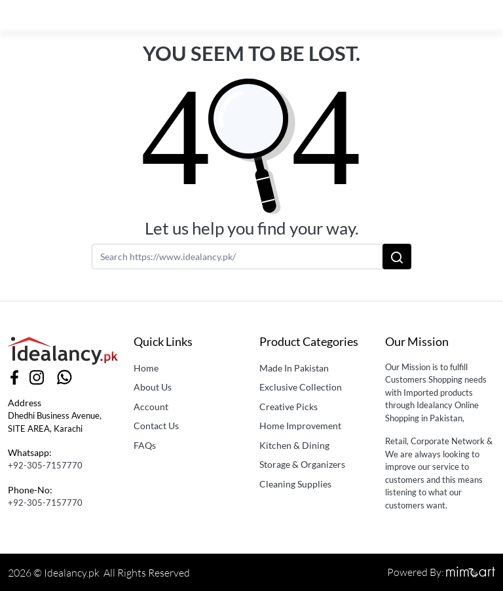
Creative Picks (288, 406)
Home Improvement (300, 425)
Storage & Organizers (302, 464)
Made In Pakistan (294, 367)
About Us (153, 386)
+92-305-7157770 (45, 465)
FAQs (145, 445)
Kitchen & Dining (294, 445)
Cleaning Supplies (295, 483)
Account (151, 406)
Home (146, 367)
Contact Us (156, 425)
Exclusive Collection (300, 386)
